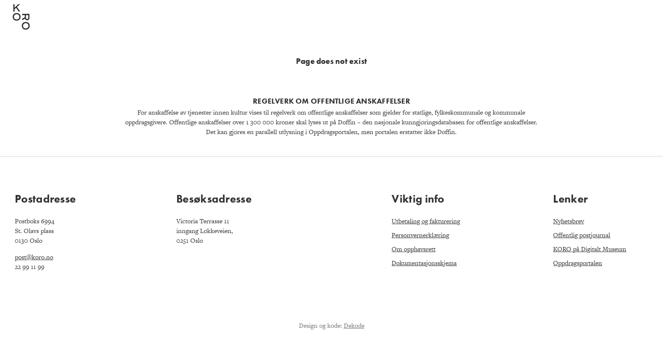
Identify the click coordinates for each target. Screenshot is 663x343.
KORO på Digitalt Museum (589, 248)
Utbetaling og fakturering (426, 221)
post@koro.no (34, 256)
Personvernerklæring (420, 234)
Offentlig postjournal (581, 234)
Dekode (354, 325)
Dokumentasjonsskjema (424, 262)
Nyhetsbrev (568, 221)
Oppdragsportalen (577, 262)
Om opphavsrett (414, 248)
